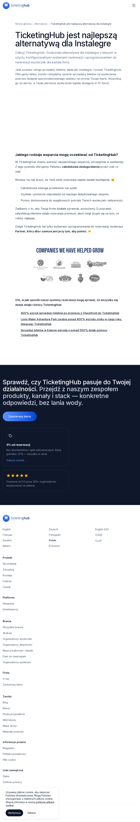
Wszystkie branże (13, 627)
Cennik (7, 587)
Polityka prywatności (14, 753)
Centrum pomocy (12, 782)
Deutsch (53, 529)
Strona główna (23, 23)
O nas (6, 678)
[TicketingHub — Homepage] (16, 5)
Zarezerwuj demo (19, 416)
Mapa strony (10, 725)
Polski (52, 540)
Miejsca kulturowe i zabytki (18, 650)
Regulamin (8, 748)
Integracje (8, 603)
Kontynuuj (14, 812)
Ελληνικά (54, 545)
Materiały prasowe (13, 731)
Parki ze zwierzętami (14, 656)
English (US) (102, 529)
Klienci (6, 708)
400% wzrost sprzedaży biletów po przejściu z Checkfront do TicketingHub (70, 313)
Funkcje (7, 581)
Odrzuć (31, 812)
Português (55, 534)
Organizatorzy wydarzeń (17, 662)
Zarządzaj (8, 569)
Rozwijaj (7, 575)
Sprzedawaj (9, 563)
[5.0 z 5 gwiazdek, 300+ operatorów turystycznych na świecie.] (35, 480)
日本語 (98, 534)
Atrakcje (7, 633)
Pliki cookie (9, 759)
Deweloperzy (10, 609)
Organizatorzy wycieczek (17, 638)
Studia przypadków (14, 714)
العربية (98, 540)
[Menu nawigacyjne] (133, 5)
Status (6, 776)
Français (7, 534)
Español (7, 540)
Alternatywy (41, 23)
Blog (5, 702)
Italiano (7, 545)
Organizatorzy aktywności (17, 644)
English (7, 529)
